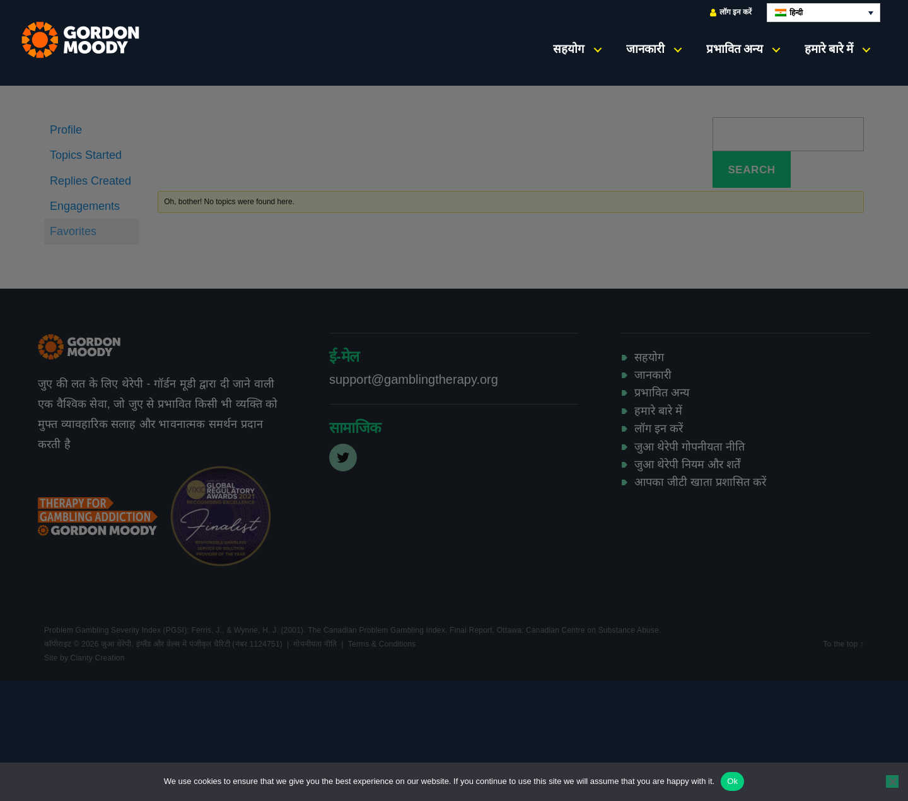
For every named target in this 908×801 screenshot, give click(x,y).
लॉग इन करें (731, 12)
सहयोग (569, 48)
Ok (732, 781)
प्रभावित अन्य (734, 48)
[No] (892, 781)
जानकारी (645, 48)
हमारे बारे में (829, 48)
